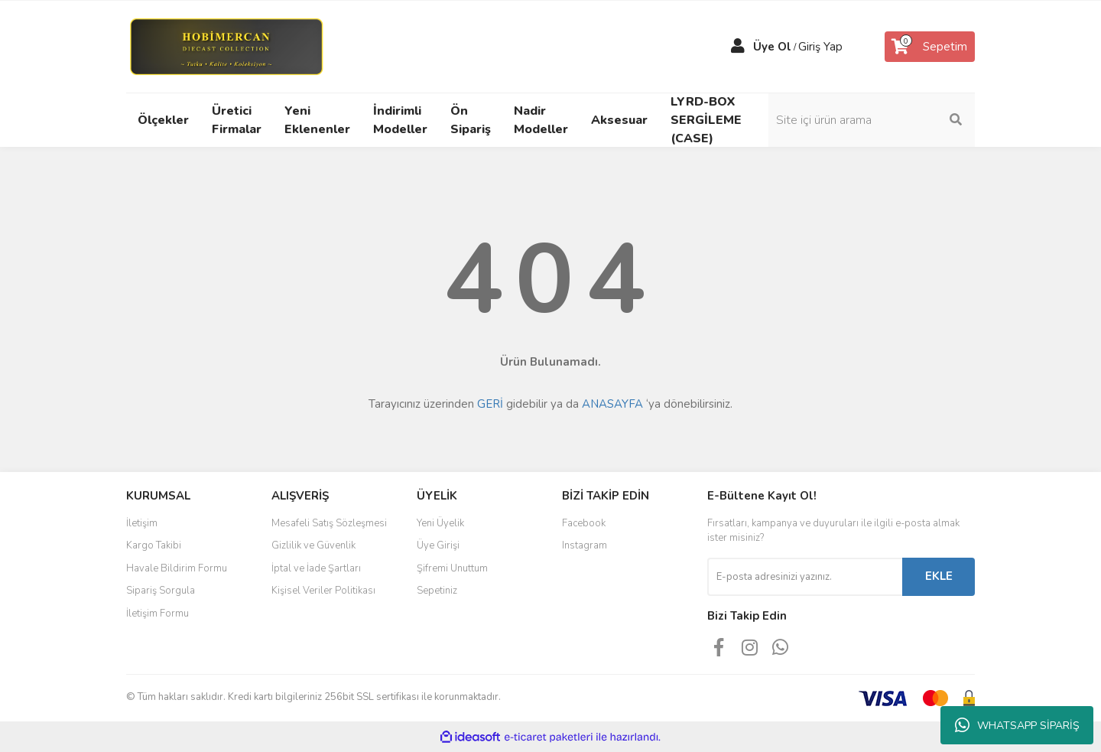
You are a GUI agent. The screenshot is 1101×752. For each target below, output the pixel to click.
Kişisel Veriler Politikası (323, 590)
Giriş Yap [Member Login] (820, 46)
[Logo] (226, 46)
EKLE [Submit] (939, 576)
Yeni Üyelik (440, 523)
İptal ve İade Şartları (316, 568)
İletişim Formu (157, 613)
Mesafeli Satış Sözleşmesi (329, 523)
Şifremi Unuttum (452, 568)
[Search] (871, 120)
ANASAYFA (612, 404)
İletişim (142, 523)
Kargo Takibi (153, 545)
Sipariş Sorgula (160, 590)
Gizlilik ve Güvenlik (313, 545)
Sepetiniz (437, 590)
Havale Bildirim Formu (176, 568)
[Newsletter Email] (804, 577)
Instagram (584, 545)
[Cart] (930, 46)
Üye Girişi (438, 545)
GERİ (490, 404)
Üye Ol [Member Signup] (772, 46)
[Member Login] (738, 46)
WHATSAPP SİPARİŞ (1017, 725)
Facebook (584, 523)
